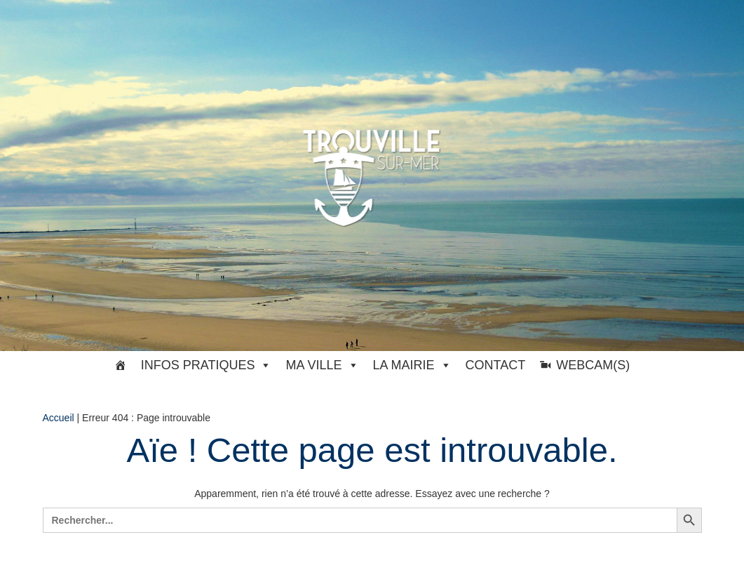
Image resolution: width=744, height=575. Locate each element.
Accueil (58, 417)
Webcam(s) (593, 365)
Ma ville (321, 365)
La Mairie (412, 365)
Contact (496, 365)
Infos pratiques (206, 365)
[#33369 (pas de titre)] (120, 365)
